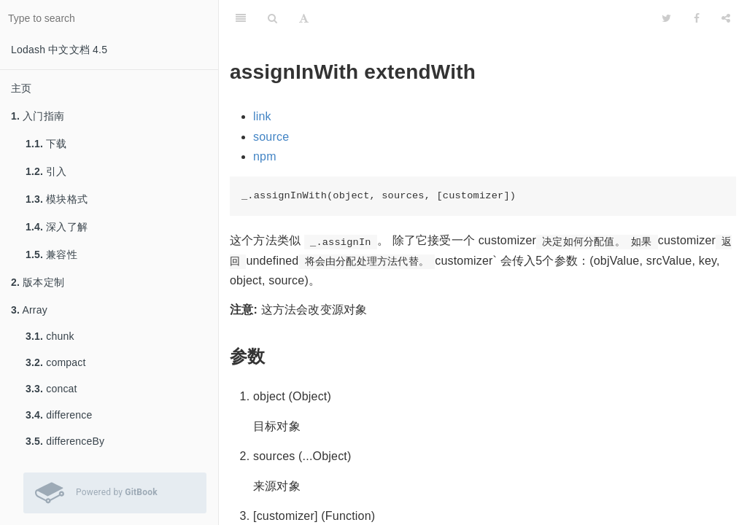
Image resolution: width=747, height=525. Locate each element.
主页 (21, 88)
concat (51, 388)
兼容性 (51, 254)
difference (59, 415)
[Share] (726, 18)
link (262, 116)
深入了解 (57, 227)
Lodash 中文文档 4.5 (59, 49)
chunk (50, 336)
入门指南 (37, 116)
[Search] (272, 18)
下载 (46, 143)
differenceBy (65, 441)
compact (56, 362)
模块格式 (57, 199)
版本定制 (37, 282)
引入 (46, 171)
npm (264, 156)
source (271, 137)
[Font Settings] (304, 18)
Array (29, 310)
